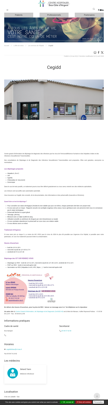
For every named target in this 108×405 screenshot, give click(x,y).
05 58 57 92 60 (66, 331)
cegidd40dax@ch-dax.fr (14, 350)
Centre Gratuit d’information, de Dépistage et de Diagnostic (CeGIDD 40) (39, 312)
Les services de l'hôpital (36, 46)
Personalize (98, 402)
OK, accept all (67, 402)
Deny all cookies (84, 402)
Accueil (6, 46)
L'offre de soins (19, 46)
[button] (7, 9)
